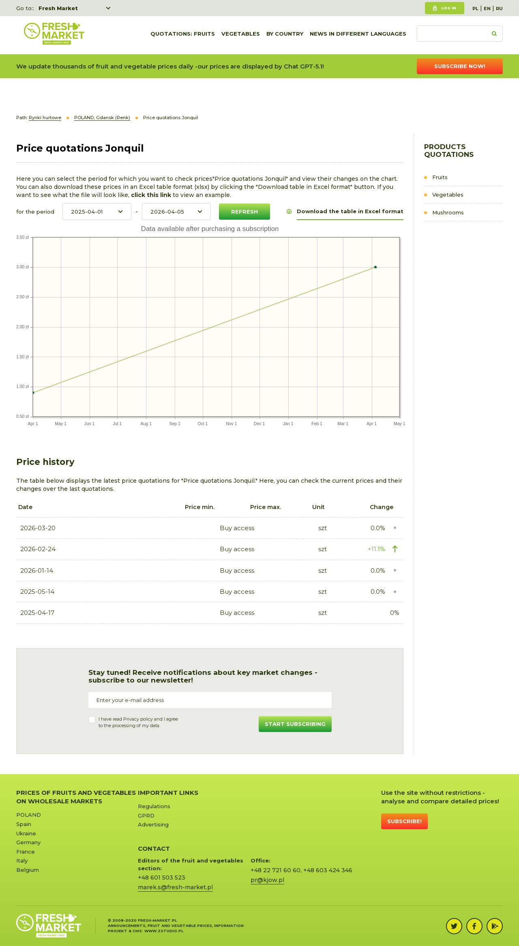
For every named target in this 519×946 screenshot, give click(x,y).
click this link (152, 195)
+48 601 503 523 (161, 877)
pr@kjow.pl (267, 880)
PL (475, 8)
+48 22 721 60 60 (275, 870)
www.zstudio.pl (163, 931)
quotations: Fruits (182, 35)
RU (499, 8)
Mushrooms (448, 212)
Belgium (27, 870)
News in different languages (358, 35)
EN (487, 8)
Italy (22, 860)
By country (284, 35)
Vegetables (240, 35)
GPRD (146, 815)
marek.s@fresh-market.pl (175, 887)
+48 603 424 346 (327, 870)
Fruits (440, 177)
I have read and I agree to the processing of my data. (138, 722)
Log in (448, 8)
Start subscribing (295, 724)
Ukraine (26, 833)
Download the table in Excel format (350, 211)
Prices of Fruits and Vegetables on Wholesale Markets (76, 797)
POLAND (28, 814)
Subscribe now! (459, 66)
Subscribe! (404, 821)
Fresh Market (58, 8)
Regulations (154, 806)
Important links (168, 792)
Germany (28, 842)
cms (137, 931)
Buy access (237, 528)
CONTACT (154, 848)
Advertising (153, 824)
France (25, 851)
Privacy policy (138, 719)
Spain (23, 824)
